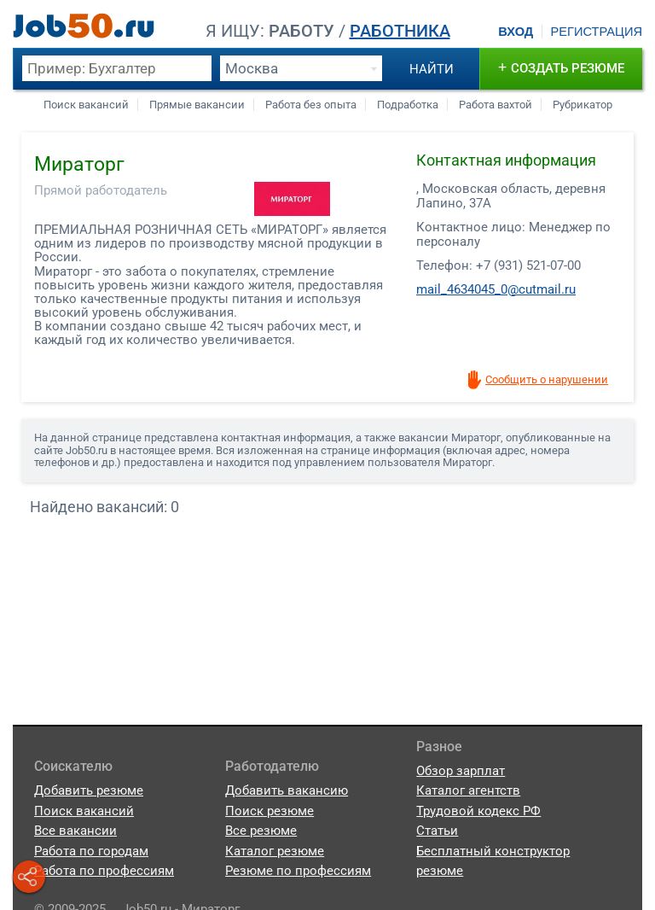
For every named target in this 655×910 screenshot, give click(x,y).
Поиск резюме (269, 811)
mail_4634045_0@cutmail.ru (496, 289)
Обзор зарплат (460, 771)
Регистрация (596, 31)
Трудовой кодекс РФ (478, 811)
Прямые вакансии (197, 104)
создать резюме (561, 67)
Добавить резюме (88, 790)
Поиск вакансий (86, 104)
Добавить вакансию (286, 790)
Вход (515, 31)
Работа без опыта (310, 104)
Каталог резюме (274, 851)
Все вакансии (75, 830)
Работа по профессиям (104, 870)
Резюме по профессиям (298, 870)
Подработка (407, 104)
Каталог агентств (468, 790)
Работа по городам (91, 851)
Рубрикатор (582, 104)
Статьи (437, 830)
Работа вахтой (495, 104)
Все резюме (261, 830)
